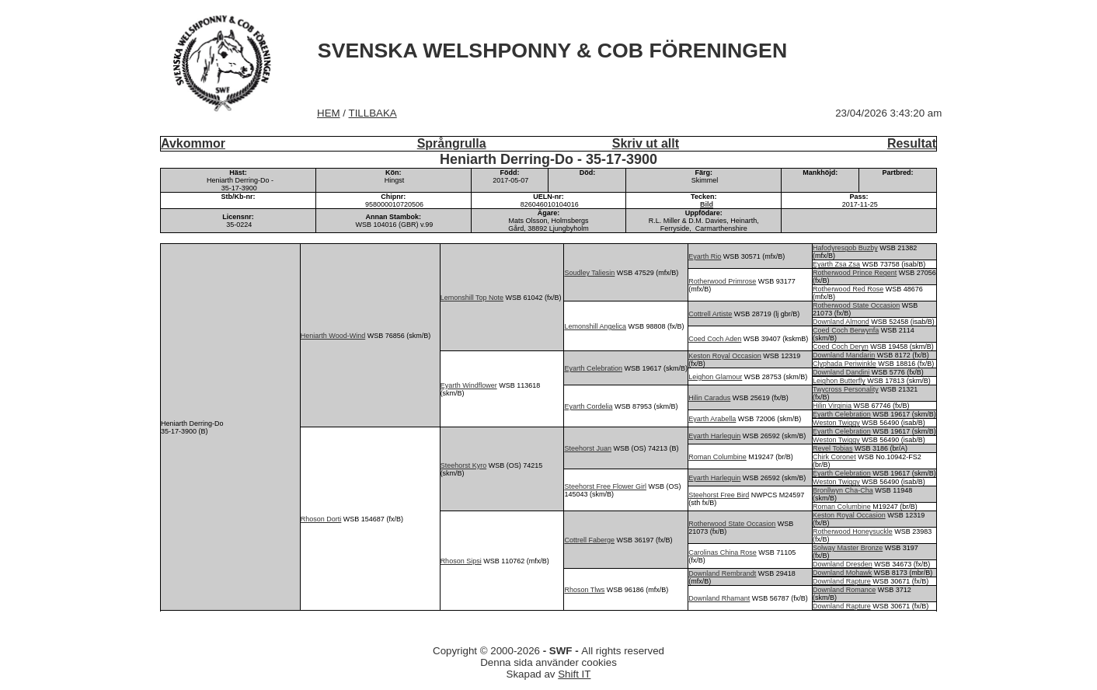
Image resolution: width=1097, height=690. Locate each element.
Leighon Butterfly (839, 381)
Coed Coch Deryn (841, 346)
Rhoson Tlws (584, 590)
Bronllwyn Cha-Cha (843, 490)
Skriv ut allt (645, 143)
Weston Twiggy (836, 423)
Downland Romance (844, 590)
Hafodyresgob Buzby (845, 248)
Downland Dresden (842, 564)
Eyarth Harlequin (714, 436)
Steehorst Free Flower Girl (605, 486)
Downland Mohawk (842, 573)
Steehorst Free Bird (718, 495)
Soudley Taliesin (589, 273)
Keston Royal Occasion (724, 356)
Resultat (911, 143)
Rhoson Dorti (321, 519)
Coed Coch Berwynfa (846, 330)
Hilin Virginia (832, 405)
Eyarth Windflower (469, 385)
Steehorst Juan (587, 448)
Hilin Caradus (709, 398)
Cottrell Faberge (589, 540)
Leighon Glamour (715, 377)
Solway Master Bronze (848, 548)
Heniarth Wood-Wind (333, 336)
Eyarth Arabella (712, 419)
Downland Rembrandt (722, 573)
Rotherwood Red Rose (848, 289)
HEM (328, 113)
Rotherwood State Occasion (856, 305)
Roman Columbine (717, 457)
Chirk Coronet (834, 457)
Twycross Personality (846, 389)
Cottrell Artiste (710, 314)
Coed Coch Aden (714, 339)
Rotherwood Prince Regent (855, 273)
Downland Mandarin (844, 355)
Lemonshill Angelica (595, 326)
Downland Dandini (841, 372)
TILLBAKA (373, 113)
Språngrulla (451, 143)
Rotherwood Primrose (722, 281)
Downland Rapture (842, 581)
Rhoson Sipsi (461, 561)
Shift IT (574, 674)
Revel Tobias (832, 448)
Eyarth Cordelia (588, 406)
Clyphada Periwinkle (844, 364)
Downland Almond (841, 322)
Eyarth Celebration (593, 368)
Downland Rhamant (719, 598)
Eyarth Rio (704, 256)
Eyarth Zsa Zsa (836, 264)
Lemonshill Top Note (472, 297)
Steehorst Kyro (464, 465)
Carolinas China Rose (722, 552)
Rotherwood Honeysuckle (853, 531)
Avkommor (193, 143)
